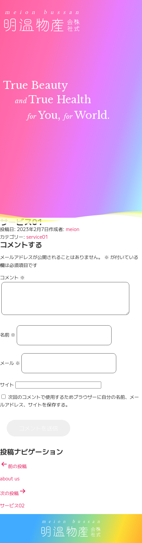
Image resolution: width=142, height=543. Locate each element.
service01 (37, 236)
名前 (7, 340)
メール (10, 368)
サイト (7, 389)
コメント (12, 277)
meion (73, 229)
